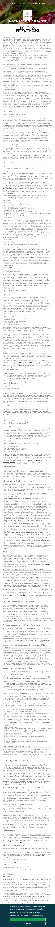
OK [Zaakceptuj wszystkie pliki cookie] (27, 919)
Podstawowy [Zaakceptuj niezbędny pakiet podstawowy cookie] (27, 923)
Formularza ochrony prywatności (19, 595)
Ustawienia (19, 914)
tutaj (26, 730)
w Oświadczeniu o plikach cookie (26, 362)
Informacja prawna (38, 3)
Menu (14, 3)
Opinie (19, 3)
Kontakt (26, 3)
